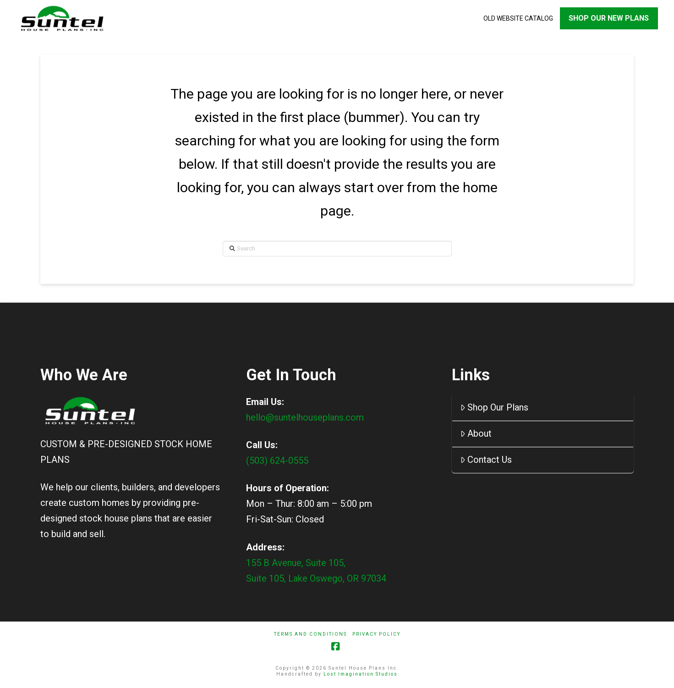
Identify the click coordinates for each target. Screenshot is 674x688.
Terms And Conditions (310, 634)
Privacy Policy (376, 634)
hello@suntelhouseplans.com (305, 417)
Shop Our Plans (494, 407)
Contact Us (486, 459)
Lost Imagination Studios (360, 674)
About (476, 433)
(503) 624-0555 (277, 460)
